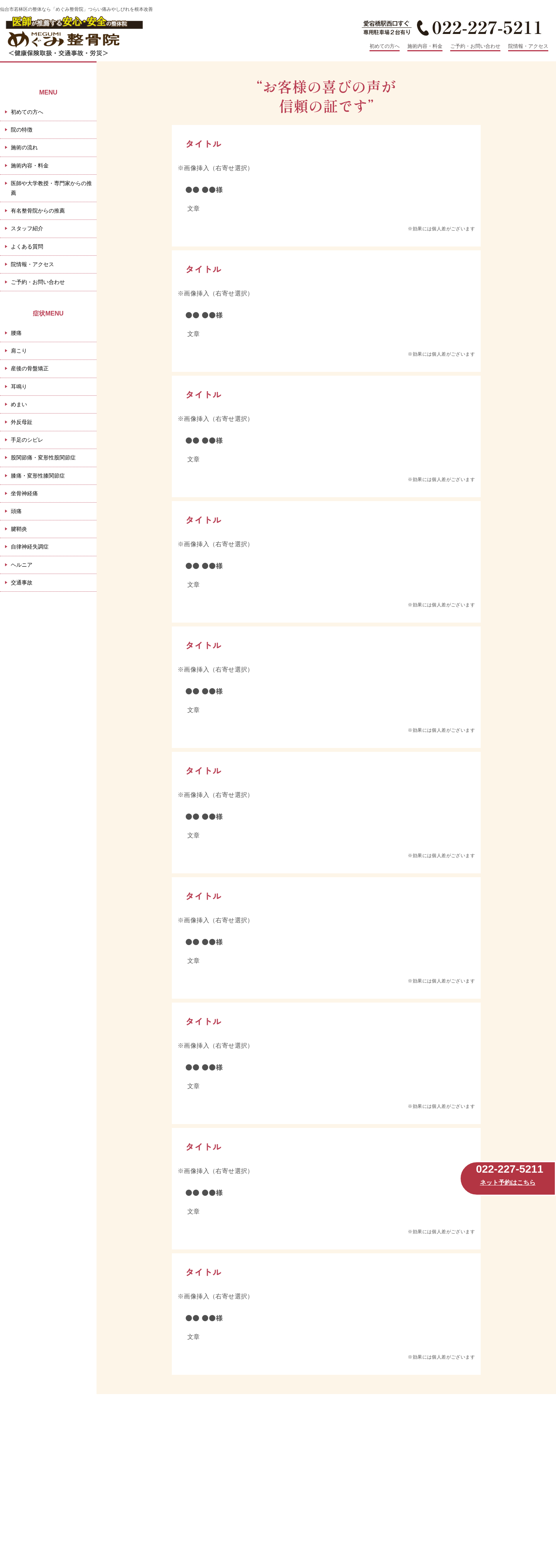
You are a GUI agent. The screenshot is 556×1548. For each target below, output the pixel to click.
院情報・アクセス (528, 46)
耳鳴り (19, 386)
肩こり (19, 351)
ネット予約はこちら (508, 1182)
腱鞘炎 (19, 529)
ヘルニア (21, 565)
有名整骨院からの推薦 (38, 211)
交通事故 (21, 582)
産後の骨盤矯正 (30, 368)
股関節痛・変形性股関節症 (43, 457)
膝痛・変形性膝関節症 (38, 476)
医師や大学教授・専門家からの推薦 (51, 188)
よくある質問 (27, 246)
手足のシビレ (27, 440)
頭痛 (16, 511)
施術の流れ (24, 147)
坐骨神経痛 (24, 493)
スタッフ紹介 (27, 228)
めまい (19, 404)
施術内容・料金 (424, 46)
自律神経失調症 (30, 547)
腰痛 (16, 333)
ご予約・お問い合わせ (475, 46)
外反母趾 (21, 422)
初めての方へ (385, 46)
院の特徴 (21, 130)
